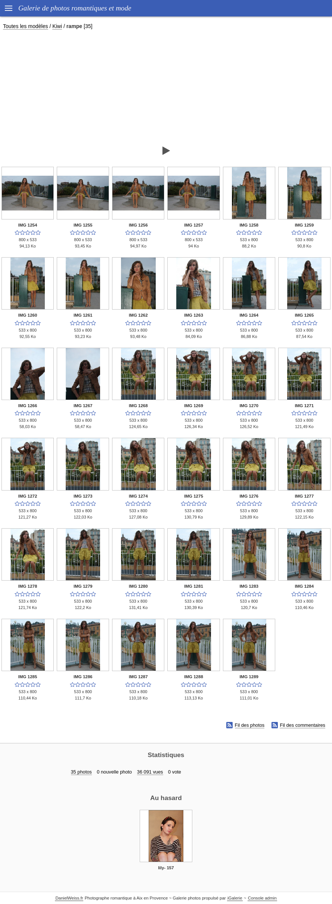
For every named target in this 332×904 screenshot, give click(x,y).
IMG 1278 (27, 586)
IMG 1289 (248, 676)
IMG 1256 (138, 225)
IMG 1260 (27, 315)
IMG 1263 (193, 315)
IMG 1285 (27, 676)
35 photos (81, 772)
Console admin (262, 898)
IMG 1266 (27, 405)
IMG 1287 (138, 676)
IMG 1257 (193, 225)
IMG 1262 (138, 315)
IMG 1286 (83, 676)
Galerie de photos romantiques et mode (74, 8)
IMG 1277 (304, 496)
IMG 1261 (83, 315)
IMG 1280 (138, 586)
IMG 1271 (304, 405)
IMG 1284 (304, 586)
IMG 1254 (27, 225)
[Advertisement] (166, 87)
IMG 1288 (193, 676)
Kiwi (57, 26)
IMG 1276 (248, 496)
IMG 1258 (248, 225)
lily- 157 (166, 867)
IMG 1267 (83, 405)
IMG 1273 (83, 496)
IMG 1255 (83, 225)
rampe (74, 26)
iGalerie (234, 898)
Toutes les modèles (25, 26)
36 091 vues (150, 772)
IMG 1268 (138, 405)
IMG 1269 (193, 405)
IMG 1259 (304, 225)
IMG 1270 (248, 405)
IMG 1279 (83, 586)
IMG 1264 (248, 315)
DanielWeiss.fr (69, 898)
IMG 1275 (193, 496)
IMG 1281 (193, 586)
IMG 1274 (138, 496)
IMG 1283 (248, 586)
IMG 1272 (27, 496)
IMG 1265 (304, 315)
